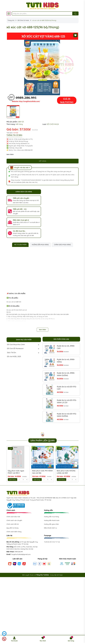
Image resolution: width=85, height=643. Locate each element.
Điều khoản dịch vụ (50, 528)
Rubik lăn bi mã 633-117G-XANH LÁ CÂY (67, 401)
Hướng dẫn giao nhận (51, 524)
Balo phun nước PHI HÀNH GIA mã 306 (42, 472)
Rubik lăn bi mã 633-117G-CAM (67, 388)
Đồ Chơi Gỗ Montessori (15, 348)
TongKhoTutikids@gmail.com (21, 554)
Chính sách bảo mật (13, 517)
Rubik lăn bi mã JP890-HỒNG (66, 360)
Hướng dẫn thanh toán (51, 520)
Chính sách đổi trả (13, 524)
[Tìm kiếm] (75, 13)
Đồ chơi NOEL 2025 (14, 356)
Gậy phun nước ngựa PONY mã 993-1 (16, 472)
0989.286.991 (18, 552)
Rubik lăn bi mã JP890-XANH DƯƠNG (66, 374)
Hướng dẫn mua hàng (51, 517)
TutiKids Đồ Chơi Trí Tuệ (52, 542)
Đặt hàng (12, 479)
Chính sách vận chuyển (14, 520)
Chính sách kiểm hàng (14, 532)
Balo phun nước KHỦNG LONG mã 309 (66, 472)
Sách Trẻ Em (11, 353)
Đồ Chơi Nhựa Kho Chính (16, 344)
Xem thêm (10, 154)
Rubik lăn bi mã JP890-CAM (66, 347)
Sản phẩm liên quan (42, 440)
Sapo (61, 575)
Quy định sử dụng (12, 528)
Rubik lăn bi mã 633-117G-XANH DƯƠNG (67, 415)
